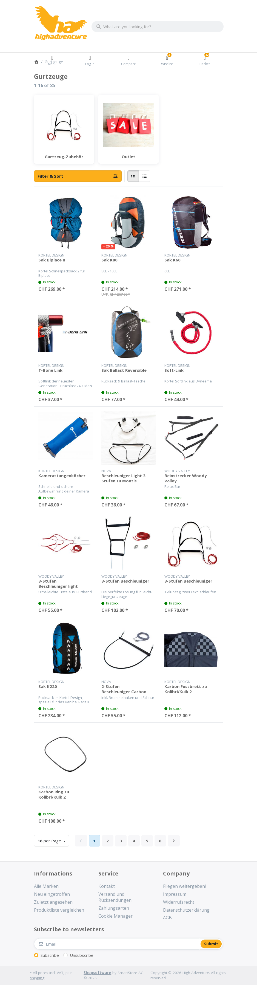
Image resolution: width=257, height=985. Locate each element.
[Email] (117, 944)
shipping (37, 977)
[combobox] (158, 26)
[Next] (174, 840)
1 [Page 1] (94, 840)
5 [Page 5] (147, 840)
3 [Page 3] (120, 840)
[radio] (133, 176)
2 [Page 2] (107, 840)
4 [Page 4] (134, 840)
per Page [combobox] (53, 840)
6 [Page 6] (160, 840)
